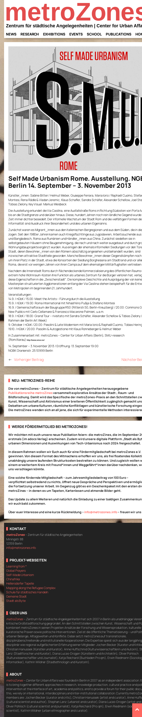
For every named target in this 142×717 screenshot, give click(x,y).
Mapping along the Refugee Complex (30, 588)
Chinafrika (13, 579)
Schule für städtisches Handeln (27, 592)
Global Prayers (16, 571)
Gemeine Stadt (16, 596)
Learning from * (16, 566)
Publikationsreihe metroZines (30, 393)
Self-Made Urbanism (20, 575)
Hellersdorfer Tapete (20, 583)
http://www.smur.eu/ (35, 340)
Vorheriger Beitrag (28, 359)
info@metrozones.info (100, 512)
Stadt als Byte (16, 601)
